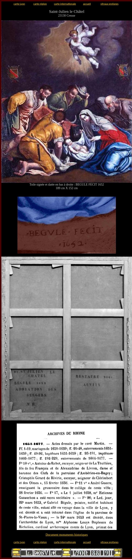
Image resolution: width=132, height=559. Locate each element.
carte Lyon (19, 3)
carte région (40, 3)
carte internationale (65, 3)
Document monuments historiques (67, 534)
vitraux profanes (109, 3)
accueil (87, 3)
